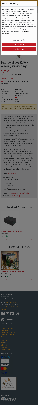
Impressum (5, 33)
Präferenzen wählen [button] (19, 40)
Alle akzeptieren (19, 49)
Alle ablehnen (19, 44)
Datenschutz (25, 31)
